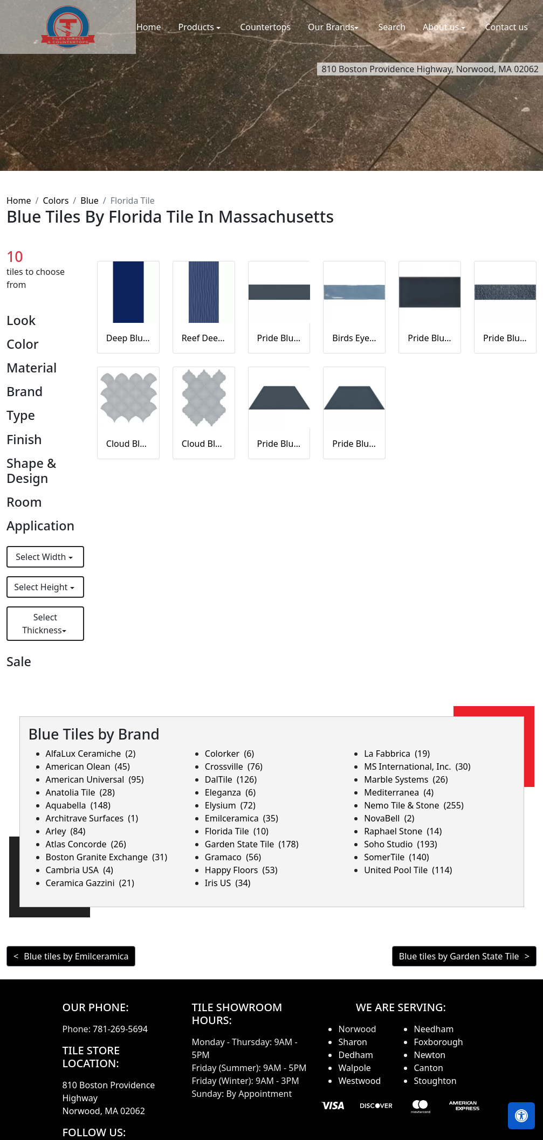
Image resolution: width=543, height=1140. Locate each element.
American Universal (95, 779)
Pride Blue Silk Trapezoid (279, 444)
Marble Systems (406, 779)
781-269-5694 (120, 1029)
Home (148, 27)
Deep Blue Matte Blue (128, 338)
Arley (66, 831)
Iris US (228, 883)
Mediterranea (399, 792)
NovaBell (389, 818)
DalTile (231, 779)
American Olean (88, 766)
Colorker (229, 753)
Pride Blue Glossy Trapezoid (354, 444)
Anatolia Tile (80, 792)
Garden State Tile (252, 844)
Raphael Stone (403, 831)
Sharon (352, 1042)
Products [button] (197, 27)
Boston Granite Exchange (107, 857)
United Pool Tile (408, 870)
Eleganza (230, 792)
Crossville (234, 766)
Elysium (230, 805)
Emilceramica (241, 818)
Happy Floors (241, 870)
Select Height (42, 587)
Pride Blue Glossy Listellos (505, 338)
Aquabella (78, 805)
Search (391, 27)
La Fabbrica (397, 753)
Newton (429, 1055)
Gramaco (233, 857)
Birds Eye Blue (354, 338)
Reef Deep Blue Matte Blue (204, 338)
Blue (89, 200)
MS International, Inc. (417, 766)
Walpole (354, 1068)
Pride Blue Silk (279, 338)
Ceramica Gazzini (90, 883)
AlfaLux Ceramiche (91, 753)
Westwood (359, 1081)
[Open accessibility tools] (521, 1115)
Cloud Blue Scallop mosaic (128, 444)
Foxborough (438, 1042)
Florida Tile (237, 831)
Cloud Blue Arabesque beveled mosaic (204, 444)
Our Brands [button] (331, 27)
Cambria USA (79, 870)
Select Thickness (41, 623)
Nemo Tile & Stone (414, 805)
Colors (55, 200)
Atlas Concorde (86, 844)
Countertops (265, 27)
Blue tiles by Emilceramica (76, 956)
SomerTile (396, 857)
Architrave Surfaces (92, 818)
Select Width (42, 557)
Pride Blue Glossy (430, 338)
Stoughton (435, 1081)
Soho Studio (400, 844)
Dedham (355, 1055)
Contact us (506, 27)
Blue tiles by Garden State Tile (459, 956)
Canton (428, 1068)
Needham (433, 1029)
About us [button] (442, 27)
